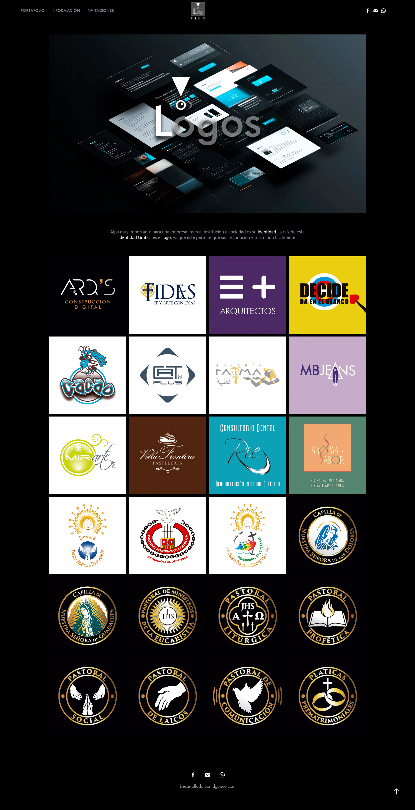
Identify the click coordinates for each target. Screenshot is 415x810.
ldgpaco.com (223, 786)
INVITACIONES (100, 10)
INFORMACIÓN (65, 10)
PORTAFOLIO (33, 10)
